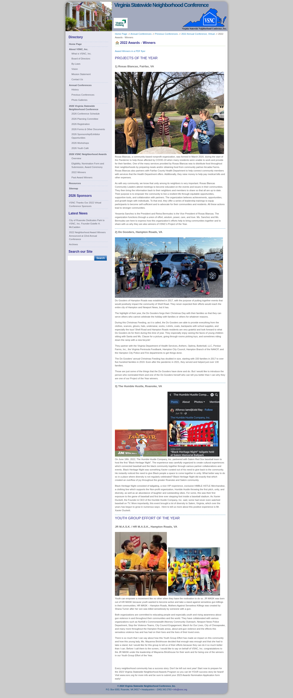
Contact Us (77, 79)
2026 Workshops (80, 143)
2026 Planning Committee (84, 119)
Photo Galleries (79, 100)
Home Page (75, 44)
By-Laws (75, 64)
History (75, 89)
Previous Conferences (82, 95)
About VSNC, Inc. (78, 49)
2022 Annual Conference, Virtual (198, 34)
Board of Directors (80, 58)
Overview (76, 158)
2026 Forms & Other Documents (88, 129)
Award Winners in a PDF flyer (130, 51)
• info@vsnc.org (179, 689)
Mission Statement (81, 74)
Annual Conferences (80, 85)
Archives (73, 244)
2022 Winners (78, 172)
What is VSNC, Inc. (81, 53)
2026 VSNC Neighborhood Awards (88, 154)
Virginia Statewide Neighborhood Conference (161, 5)
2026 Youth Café (80, 148)
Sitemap (73, 188)
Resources (75, 183)
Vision (74, 69)
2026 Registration (80, 124)
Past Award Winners (81, 177)
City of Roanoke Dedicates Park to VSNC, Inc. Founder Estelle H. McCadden (87, 224)
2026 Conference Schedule (85, 113)
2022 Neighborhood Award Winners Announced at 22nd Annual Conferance (87, 236)
